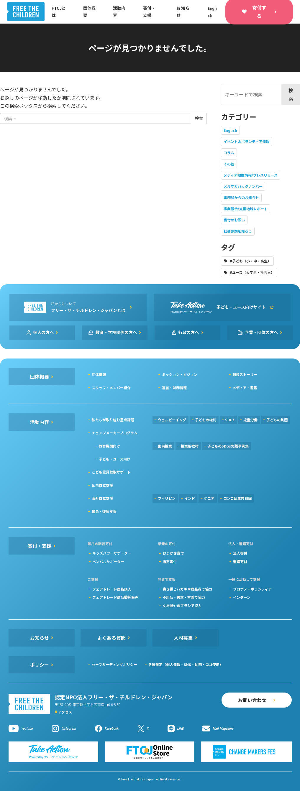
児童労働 (250, 419)
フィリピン (167, 498)
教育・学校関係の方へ (116, 332)
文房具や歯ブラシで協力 (182, 605)
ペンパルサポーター (108, 561)
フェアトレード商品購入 (111, 588)
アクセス (65, 711)
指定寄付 (170, 561)
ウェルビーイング (172, 419)
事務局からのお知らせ (241, 197)
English (230, 130)
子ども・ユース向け (114, 458)
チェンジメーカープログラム (114, 432)
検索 (290, 94)
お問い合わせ (252, 699)
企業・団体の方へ (261, 332)
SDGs (230, 419)
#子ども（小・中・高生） (250, 260)
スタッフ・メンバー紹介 (111, 387)
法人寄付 (240, 552)
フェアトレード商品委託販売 (115, 597)
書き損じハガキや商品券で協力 (187, 588)
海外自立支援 (102, 498)
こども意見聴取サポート (111, 471)
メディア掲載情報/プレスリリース (251, 174)
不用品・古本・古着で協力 (184, 597)
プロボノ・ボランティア (252, 588)
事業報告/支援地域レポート (246, 208)
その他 (229, 163)
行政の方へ (188, 332)
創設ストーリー (244, 374)
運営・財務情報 (174, 387)
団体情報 (99, 374)
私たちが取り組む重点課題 (113, 419)
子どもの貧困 (277, 419)
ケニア (209, 498)
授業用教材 (190, 445)
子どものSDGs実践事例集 (228, 445)
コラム (229, 152)
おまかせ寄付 (173, 552)
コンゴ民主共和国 (237, 498)
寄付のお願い (234, 219)
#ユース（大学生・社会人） (252, 272)
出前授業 (165, 445)
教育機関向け (109, 445)
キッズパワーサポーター (111, 552)
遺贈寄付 (240, 561)
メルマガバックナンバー (243, 186)
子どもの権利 (205, 419)
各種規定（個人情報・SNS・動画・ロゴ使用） (185, 664)
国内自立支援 (102, 485)
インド (189, 498)
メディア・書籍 (244, 387)
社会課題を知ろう (238, 230)
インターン (241, 597)
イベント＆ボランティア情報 (246, 141)
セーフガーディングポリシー (114, 664)
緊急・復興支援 (104, 511)
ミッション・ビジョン (179, 374)
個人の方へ (43, 332)
